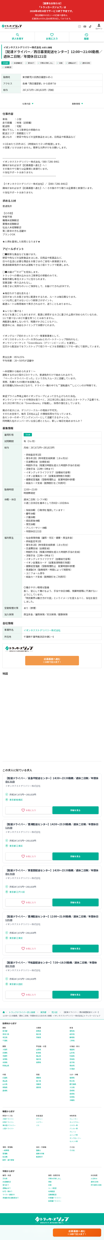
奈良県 (5, 1062)
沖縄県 (72, 1100)
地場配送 (51, 1191)
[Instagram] (79, 26)
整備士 (38, 1150)
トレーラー (74, 1119)
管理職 (5, 1153)
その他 (72, 1150)
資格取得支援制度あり (11, 1198)
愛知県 (72, 1031)
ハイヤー (39, 1122)
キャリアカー (74, 1122)
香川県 (38, 1081)
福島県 (72, 1049)
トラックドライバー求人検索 (22, 1012)
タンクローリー (75, 1138)
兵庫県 (5, 1053)
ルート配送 (52, 1188)
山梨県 (38, 1049)
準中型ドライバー (9, 1125)
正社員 (5, 1178)
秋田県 (72, 1056)
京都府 (5, 1056)
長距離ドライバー (54, 1201)
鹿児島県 (73, 1084)
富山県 (38, 1056)
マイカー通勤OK (9, 1194)
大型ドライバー (8, 1119)
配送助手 (39, 1157)
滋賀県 (5, 1059)
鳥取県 (5, 1087)
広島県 (5, 1078)
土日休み (94, 1178)
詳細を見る (75, 810)
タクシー (39, 1119)
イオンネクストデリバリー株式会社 (42, 630)
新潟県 (38, 1053)
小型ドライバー (8, 1128)
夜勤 (49, 1182)
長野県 (38, 1062)
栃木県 (38, 1034)
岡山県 (5, 1081)
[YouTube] (85, 26)
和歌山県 (6, 1065)
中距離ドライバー (54, 1198)
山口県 (5, 1084)
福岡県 (72, 1078)
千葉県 (5, 1040)
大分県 (72, 1087)
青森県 (72, 1065)
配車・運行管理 (8, 1160)
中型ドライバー (8, 1122)
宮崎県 (72, 1090)
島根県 (5, 1090)
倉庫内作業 (40, 1153)
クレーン (73, 1132)
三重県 (72, 1040)
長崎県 (72, 1094)
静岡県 (72, 1037)
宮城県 (72, 1059)
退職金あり (7, 1188)
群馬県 (38, 1031)
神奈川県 (6, 1034)
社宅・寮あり (7, 1191)
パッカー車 (74, 1128)
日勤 (49, 1185)
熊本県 (72, 1081)
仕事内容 (26, 104)
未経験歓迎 (7, 1182)
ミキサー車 (74, 1125)
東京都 (43, 1012)
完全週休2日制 (96, 1185)
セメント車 (74, 1141)
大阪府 (5, 1049)
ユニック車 (74, 1135)
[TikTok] (90, 26)
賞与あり (6, 1185)
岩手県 (72, 1062)
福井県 (38, 1059)
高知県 (38, 1087)
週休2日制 (94, 1182)
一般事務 (6, 1150)
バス (37, 1125)
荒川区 (55, 1012)
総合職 (5, 1157)
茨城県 (38, 1037)
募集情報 (76, 104)
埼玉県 (5, 1037)
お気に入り (28, 810)
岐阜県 (72, 1034)
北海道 (72, 1069)
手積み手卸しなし (54, 1178)
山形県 (72, 1053)
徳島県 (38, 1084)
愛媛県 (38, 1078)
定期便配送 (52, 1194)
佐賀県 (72, 1097)
